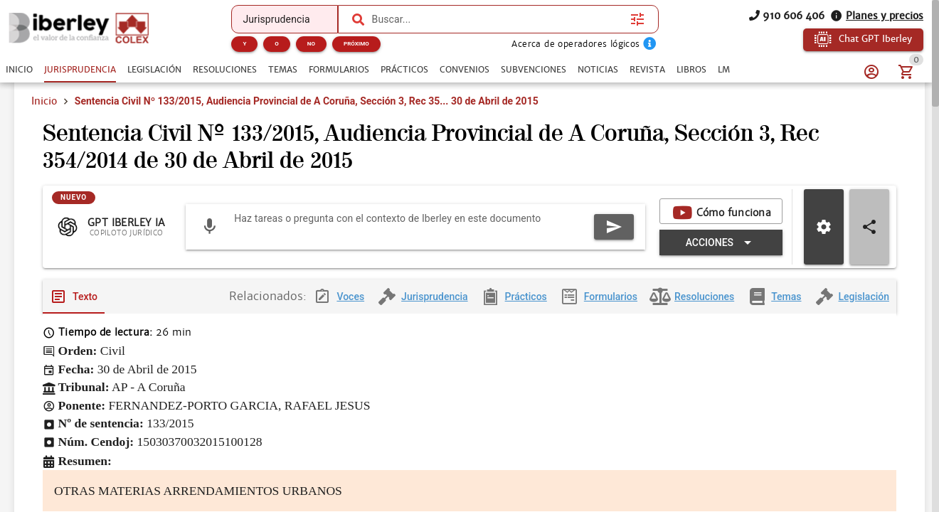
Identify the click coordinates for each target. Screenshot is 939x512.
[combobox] (497, 19)
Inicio (44, 101)
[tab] (19, 69)
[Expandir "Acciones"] (720, 243)
